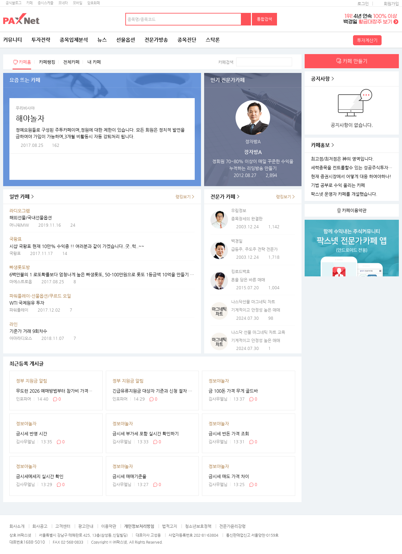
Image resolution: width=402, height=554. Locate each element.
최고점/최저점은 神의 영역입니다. (342, 159)
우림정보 (238, 210)
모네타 (63, 3)
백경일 (236, 241)
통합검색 (264, 19)
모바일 (77, 3)
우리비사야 (25, 108)
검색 (246, 19)
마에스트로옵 (20, 281)
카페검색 (225, 62)
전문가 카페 (222, 196)
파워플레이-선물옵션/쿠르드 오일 (40, 295)
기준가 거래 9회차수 (28, 331)
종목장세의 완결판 (247, 218)
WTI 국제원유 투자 (26, 302)
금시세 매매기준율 (129, 476)
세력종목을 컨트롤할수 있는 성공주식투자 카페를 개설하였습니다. (352, 167)
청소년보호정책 (198, 526)
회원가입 (391, 4)
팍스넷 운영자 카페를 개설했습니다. (344, 194)
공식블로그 (13, 3)
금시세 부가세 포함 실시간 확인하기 (145, 433)
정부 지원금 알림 (31, 380)
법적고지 (169, 526)
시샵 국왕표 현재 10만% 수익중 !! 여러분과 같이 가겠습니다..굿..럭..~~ (76, 246)
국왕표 (15, 238)
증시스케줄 (45, 3)
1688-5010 (34, 542)
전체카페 (71, 61)
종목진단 (186, 40)
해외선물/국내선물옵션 (30, 217)
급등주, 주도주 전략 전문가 (254, 249)
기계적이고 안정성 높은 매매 (255, 309)
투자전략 (40, 40)
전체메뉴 (391, 40)
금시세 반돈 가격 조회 (229, 433)
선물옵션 (125, 40)
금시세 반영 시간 (31, 433)
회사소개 (16, 526)
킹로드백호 (240, 271)
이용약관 (108, 526)
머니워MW (19, 225)
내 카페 (94, 61)
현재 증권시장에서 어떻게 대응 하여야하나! (351, 176)
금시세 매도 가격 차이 (229, 476)
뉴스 (102, 40)
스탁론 (213, 40)
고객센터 (62, 526)
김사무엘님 (218, 398)
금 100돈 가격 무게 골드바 (233, 390)
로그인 (363, 4)
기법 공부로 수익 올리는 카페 (338, 185)
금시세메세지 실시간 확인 (39, 476)
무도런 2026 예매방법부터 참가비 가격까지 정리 (56, 390)
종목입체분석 (74, 40)
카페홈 (25, 61)
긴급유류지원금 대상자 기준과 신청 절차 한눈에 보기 (152, 390)
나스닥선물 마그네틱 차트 (253, 301)
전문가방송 (156, 40)
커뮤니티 (12, 40)
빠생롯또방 (19, 267)
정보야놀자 (219, 380)
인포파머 (23, 398)
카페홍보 (320, 145)
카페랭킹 (47, 61)
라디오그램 (19, 210)
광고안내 (85, 526)
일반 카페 (19, 196)
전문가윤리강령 (232, 526)
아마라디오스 (20, 338)
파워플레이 (18, 309)
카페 (29, 3)
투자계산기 (367, 40)
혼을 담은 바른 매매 (248, 279)
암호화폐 (93, 3)
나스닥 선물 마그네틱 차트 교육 (258, 332)
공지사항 (320, 78)
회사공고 (39, 526)
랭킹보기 (183, 197)
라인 (13, 324)
